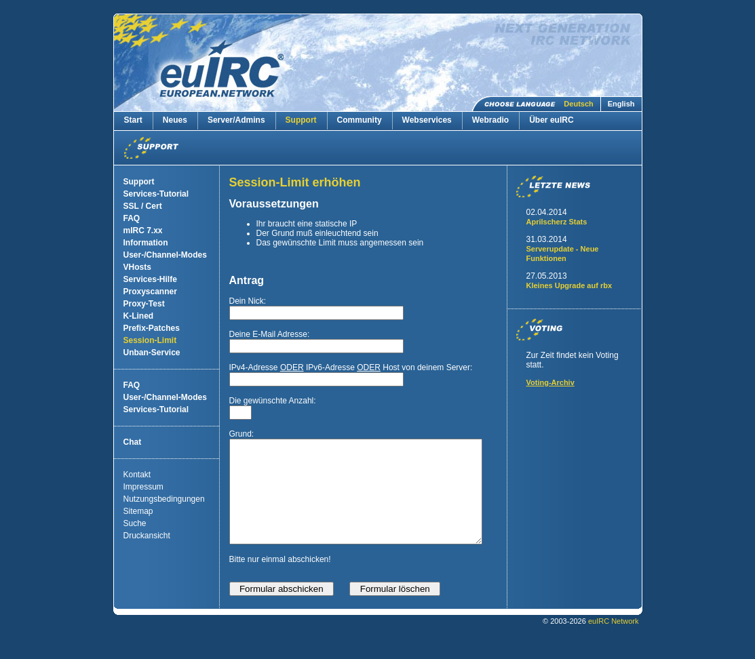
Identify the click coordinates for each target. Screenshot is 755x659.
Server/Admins (236, 120)
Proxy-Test (144, 303)
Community (359, 120)
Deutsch (578, 104)
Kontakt (137, 474)
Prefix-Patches (151, 328)
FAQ (131, 218)
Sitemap (138, 511)
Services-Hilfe (150, 279)
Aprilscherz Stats (556, 222)
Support (301, 120)
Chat (132, 442)
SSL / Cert (142, 206)
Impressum (143, 487)
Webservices (427, 120)
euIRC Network (613, 641)
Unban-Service (151, 352)
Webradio (490, 120)
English (621, 104)
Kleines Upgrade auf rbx (569, 285)
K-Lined (138, 316)
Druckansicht (146, 535)
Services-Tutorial (156, 194)
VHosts (137, 267)
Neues (175, 120)
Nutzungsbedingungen (164, 499)
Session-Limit (150, 340)
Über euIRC (551, 120)
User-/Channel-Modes (165, 255)
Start (133, 120)
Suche (135, 523)
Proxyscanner (150, 291)
